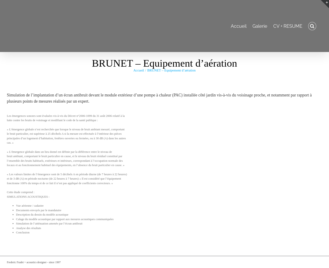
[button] (312, 26)
